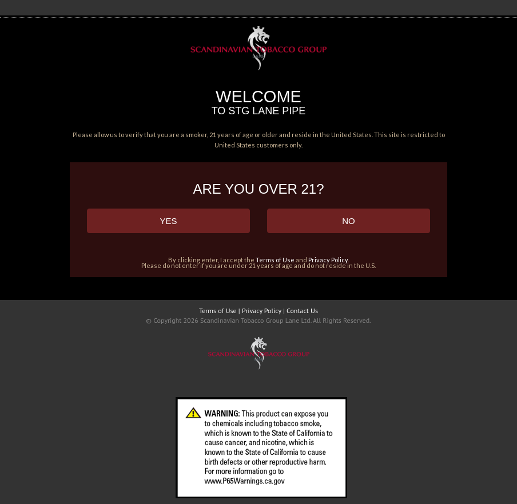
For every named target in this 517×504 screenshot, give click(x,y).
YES (168, 221)
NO (348, 221)
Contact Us (302, 310)
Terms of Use (275, 259)
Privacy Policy (328, 259)
